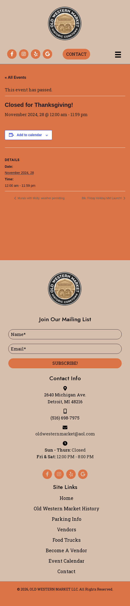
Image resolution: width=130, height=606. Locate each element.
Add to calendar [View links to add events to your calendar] (29, 135)
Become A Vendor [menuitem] (66, 550)
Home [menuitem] (66, 498)
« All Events (15, 77)
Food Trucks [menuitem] (66, 540)
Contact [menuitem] (66, 571)
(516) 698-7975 (65, 418)
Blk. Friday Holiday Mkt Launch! (102, 198)
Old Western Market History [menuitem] (66, 508)
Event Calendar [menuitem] (66, 561)
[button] (12, 54)
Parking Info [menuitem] (66, 519)
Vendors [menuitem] (66, 529)
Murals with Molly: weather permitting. (41, 198)
